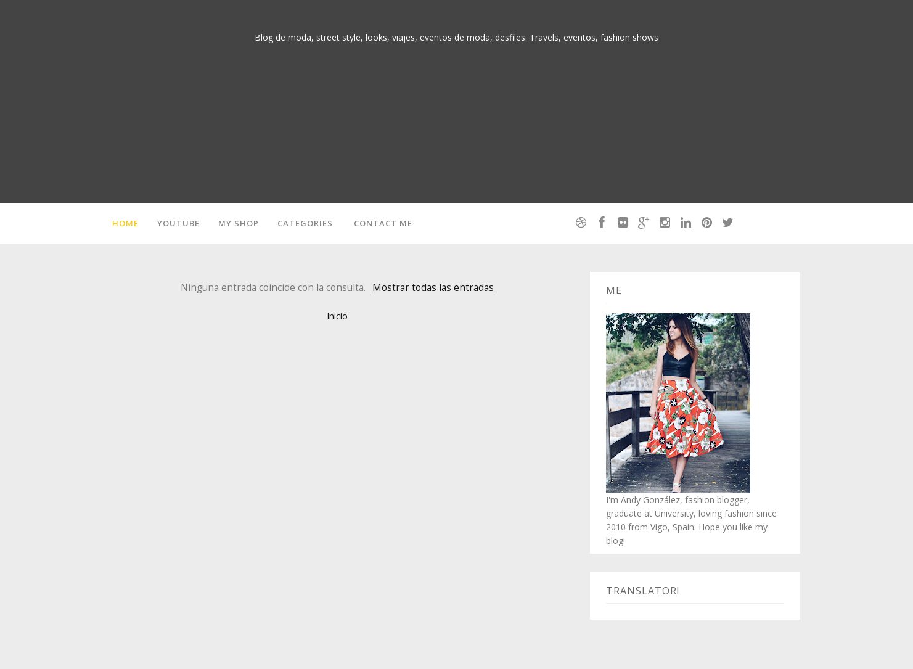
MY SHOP (238, 223)
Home (125, 223)
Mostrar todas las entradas (433, 287)
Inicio (337, 316)
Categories (305, 223)
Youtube (178, 223)
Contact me (383, 223)
